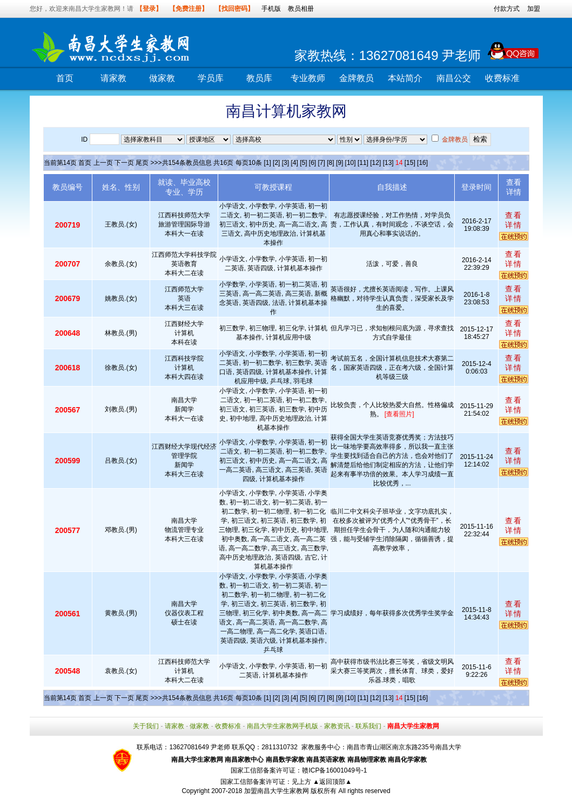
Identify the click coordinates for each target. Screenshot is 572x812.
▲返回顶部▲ (332, 782)
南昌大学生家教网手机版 (282, 726)
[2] (276, 163)
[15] (410, 163)
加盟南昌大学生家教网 (276, 791)
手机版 (271, 8)
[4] (294, 163)
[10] (350, 163)
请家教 (113, 78)
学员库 (211, 78)
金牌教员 (356, 78)
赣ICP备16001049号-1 (334, 770)
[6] (312, 163)
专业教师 (308, 78)
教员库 (259, 78)
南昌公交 (453, 78)
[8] (330, 163)
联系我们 (368, 726)
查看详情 (513, 220)
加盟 (533, 8)
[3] (285, 163)
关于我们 (146, 726)
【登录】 (149, 8)
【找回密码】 (234, 8)
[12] (375, 163)
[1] (267, 163)
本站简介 (405, 78)
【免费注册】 (188, 8)
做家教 (162, 78)
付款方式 (507, 8)
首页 (64, 78)
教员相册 (301, 8)
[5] (303, 163)
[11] (363, 163)
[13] (388, 163)
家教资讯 (337, 726)
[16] (422, 163)
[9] (339, 163)
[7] (321, 163)
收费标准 (502, 78)
